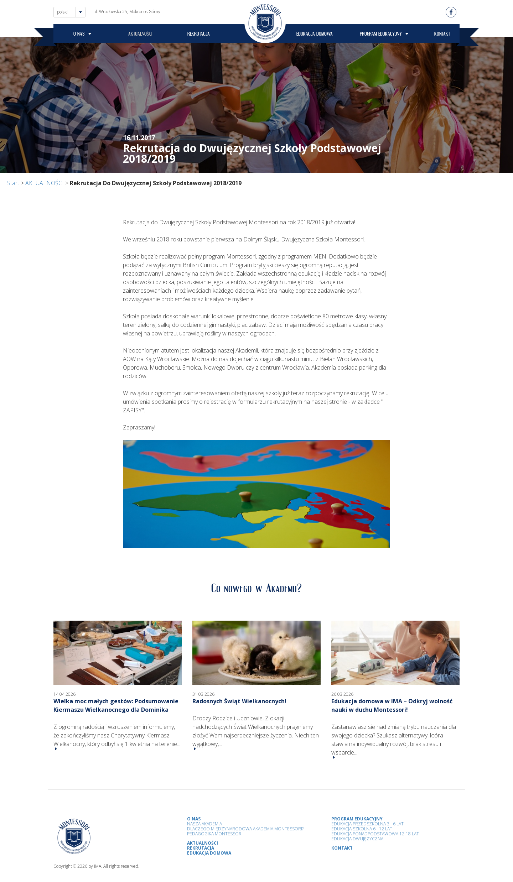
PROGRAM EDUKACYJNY (381, 35)
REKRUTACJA (198, 35)
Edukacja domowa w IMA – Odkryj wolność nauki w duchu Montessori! (391, 705)
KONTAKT (442, 35)
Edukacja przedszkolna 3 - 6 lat (367, 824)
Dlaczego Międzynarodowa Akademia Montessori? (245, 829)
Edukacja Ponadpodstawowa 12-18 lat (375, 834)
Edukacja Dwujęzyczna (357, 839)
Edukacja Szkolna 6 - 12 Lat (361, 829)
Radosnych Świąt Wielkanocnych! (239, 701)
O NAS (79, 35)
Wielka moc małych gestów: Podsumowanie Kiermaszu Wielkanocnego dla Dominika (115, 705)
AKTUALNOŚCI (140, 35)
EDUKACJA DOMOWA (314, 35)
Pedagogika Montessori (215, 834)
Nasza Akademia (204, 824)
